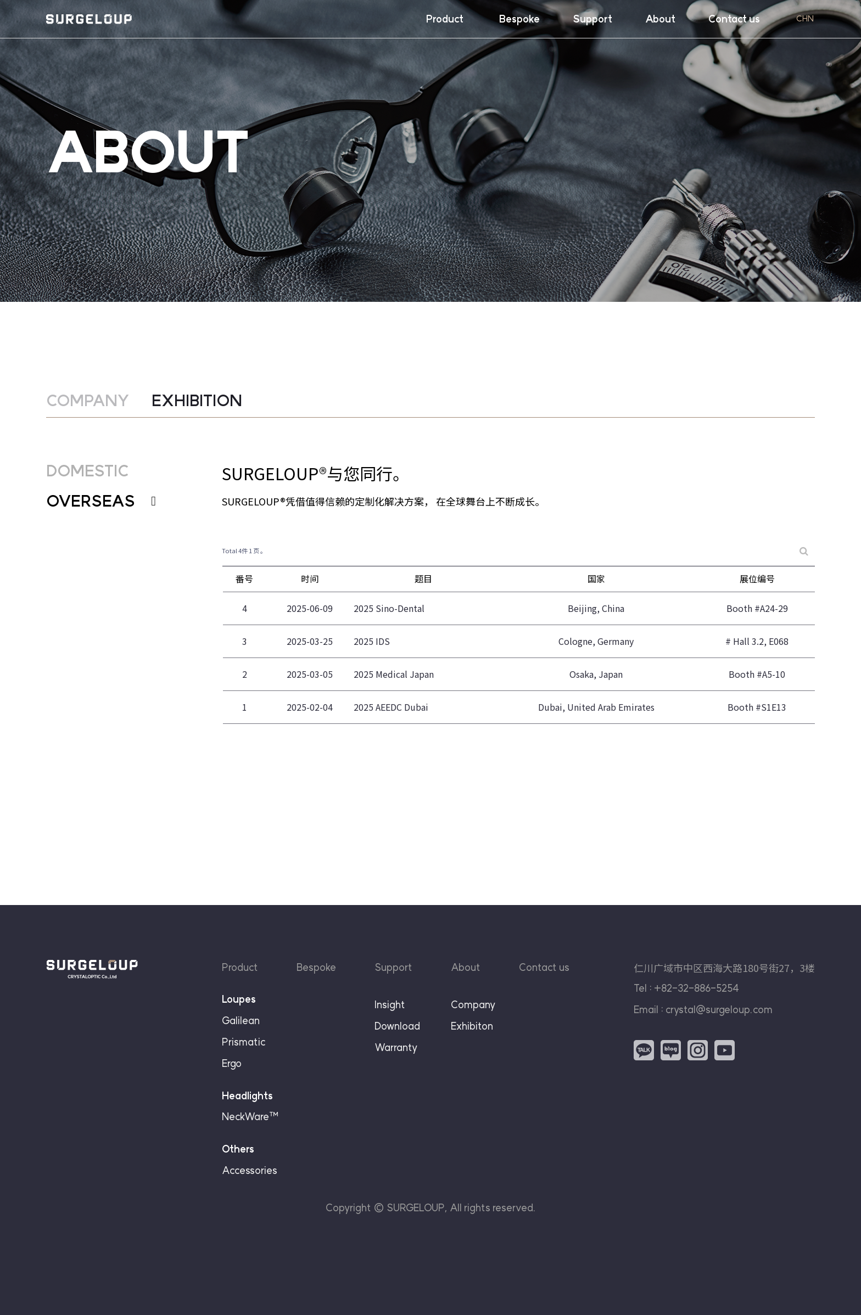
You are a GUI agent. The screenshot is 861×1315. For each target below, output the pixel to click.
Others (238, 1149)
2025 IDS (372, 650)
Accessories (249, 1170)
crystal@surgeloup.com (719, 1009)
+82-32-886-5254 (696, 988)
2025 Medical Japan (394, 683)
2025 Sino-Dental (389, 617)
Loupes (239, 999)
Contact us (734, 19)
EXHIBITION (197, 400)
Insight (389, 1004)
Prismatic (243, 1042)
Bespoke (519, 19)
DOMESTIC (87, 480)
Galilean (241, 1020)
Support (592, 19)
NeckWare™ (250, 1116)
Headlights (247, 1095)
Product (444, 19)
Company (473, 1004)
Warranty (395, 1047)
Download (397, 1026)
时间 (309, 587)
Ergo (232, 1063)
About (660, 19)
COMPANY (88, 400)
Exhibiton (472, 1026)
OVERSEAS (101, 510)
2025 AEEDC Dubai (391, 716)
